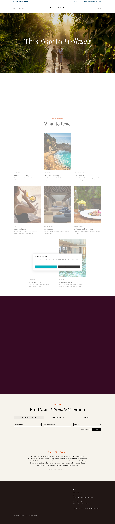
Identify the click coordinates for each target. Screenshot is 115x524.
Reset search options (86, 429)
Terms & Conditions (33, 515)
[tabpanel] (57, 427)
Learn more (38, 263)
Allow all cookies (46, 266)
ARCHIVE (99, 8)
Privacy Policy (24, 515)
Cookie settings (69, 266)
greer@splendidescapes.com (85, 497)
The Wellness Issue (19, 8)
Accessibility (16, 515)
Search (96, 429)
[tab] (29, 417)
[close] (79, 256)
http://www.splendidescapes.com (90, 508)
